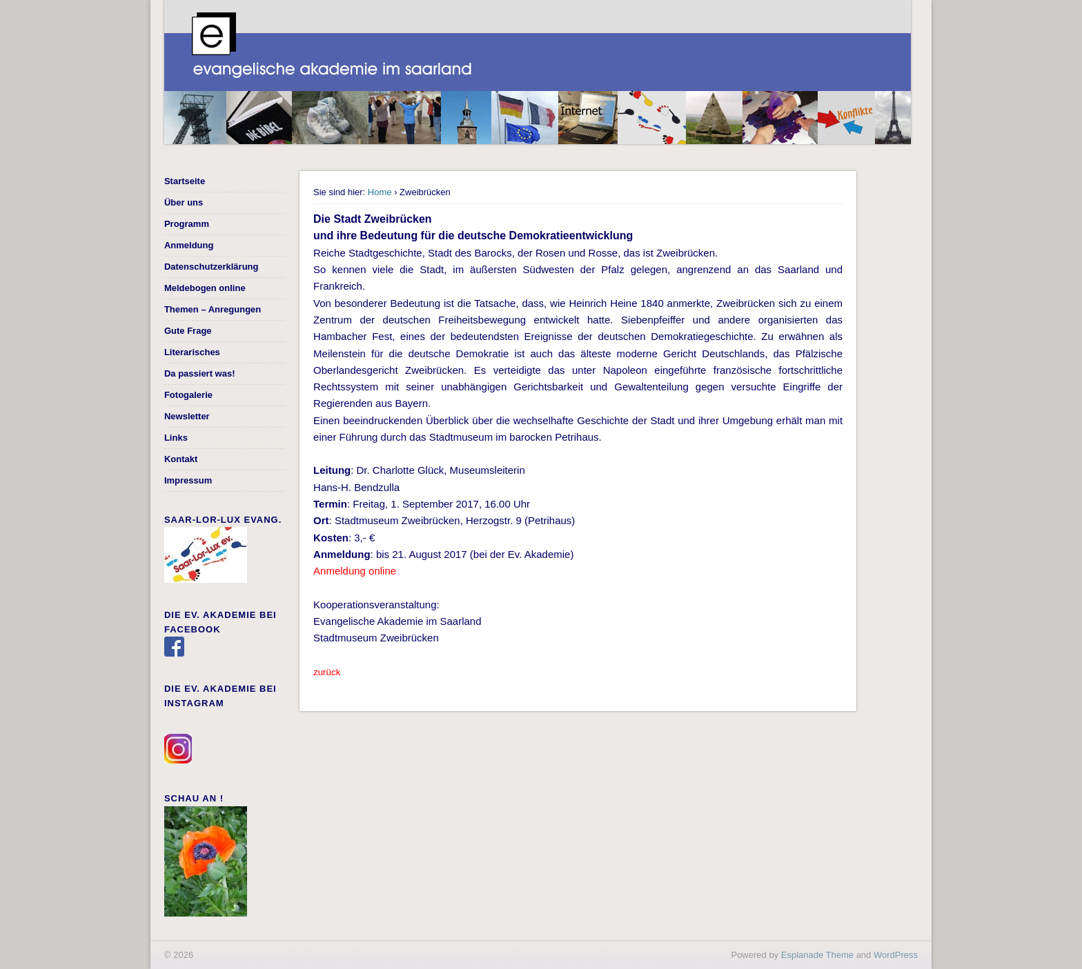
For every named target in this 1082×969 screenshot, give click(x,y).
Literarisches (192, 352)
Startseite (184, 181)
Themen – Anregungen (212, 309)
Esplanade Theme (817, 955)
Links (176, 437)
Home (380, 192)
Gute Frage (188, 331)
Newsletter (187, 416)
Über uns (183, 202)
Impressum (188, 480)
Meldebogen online (205, 288)
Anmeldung (189, 245)
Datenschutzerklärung (211, 266)
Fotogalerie (188, 395)
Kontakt (180, 459)
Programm (186, 224)
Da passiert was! (199, 373)
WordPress (896, 955)
